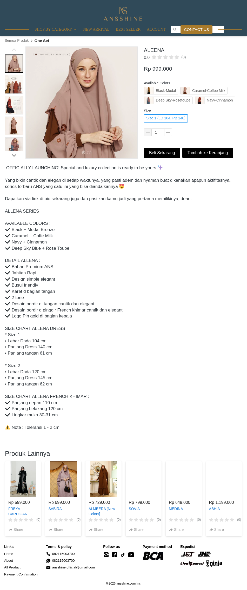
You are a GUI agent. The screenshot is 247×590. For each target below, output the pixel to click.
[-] (106, 555)
